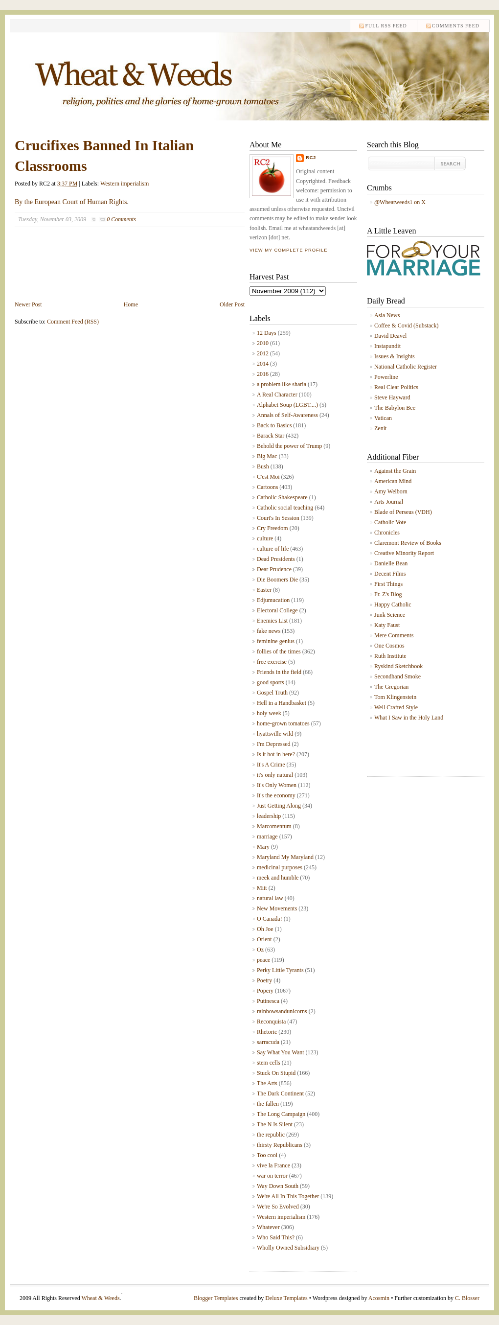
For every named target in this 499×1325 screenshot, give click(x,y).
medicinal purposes (279, 867)
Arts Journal (388, 501)
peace (263, 959)
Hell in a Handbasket (281, 702)
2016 (263, 374)
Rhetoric (267, 1031)
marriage (267, 836)
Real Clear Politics (396, 387)
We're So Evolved (278, 1206)
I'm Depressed (273, 744)
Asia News (387, 315)
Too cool (267, 1155)
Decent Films (390, 573)
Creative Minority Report (404, 553)
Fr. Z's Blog (388, 594)
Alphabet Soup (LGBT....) (287, 404)
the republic (271, 1134)
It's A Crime (271, 764)
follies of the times (279, 651)
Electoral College (277, 610)
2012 (263, 353)
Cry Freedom (272, 528)
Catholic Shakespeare (282, 497)
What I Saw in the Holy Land (408, 717)
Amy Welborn (391, 491)
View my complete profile (288, 250)
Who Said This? (276, 1237)
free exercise (272, 661)
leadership (269, 816)
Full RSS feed (386, 25)
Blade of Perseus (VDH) (403, 512)
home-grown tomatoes (283, 723)
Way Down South (277, 1186)
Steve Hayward (392, 397)
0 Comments (121, 219)
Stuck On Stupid (276, 1072)
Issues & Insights (394, 356)
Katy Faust (387, 625)
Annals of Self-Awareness (287, 415)
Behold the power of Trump (289, 445)
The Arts (267, 1083)
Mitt (262, 887)
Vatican (383, 418)
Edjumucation (273, 600)
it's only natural (275, 774)
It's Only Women (276, 785)
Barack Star (270, 435)
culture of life (273, 548)
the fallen (268, 1103)
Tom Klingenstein (395, 697)
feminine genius (276, 641)
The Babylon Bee (394, 407)
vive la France (273, 1165)
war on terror (272, 1175)
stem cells (268, 1062)
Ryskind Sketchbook (398, 666)
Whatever (268, 1227)
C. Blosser (467, 1298)
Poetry (264, 980)
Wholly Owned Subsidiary (288, 1247)
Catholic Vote (390, 522)
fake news (268, 631)
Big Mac (267, 456)
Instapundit (387, 346)
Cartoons (267, 487)
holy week (269, 713)
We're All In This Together (288, 1196)
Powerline (386, 376)
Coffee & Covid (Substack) (406, 325)
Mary (263, 846)
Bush (263, 466)
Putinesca (268, 1001)
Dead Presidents (276, 559)
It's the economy (276, 795)
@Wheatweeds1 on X (400, 202)
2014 (263, 363)
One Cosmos (389, 645)
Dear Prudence (274, 569)
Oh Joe (265, 929)
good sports (270, 682)
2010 (263, 343)
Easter (264, 589)
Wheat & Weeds (100, 1298)
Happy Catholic (392, 604)
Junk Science (389, 614)
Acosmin (378, 1298)
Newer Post (28, 304)
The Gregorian (391, 686)
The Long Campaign (281, 1114)
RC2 (311, 157)
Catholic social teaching (285, 507)
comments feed (455, 25)
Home (131, 304)
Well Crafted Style (396, 707)
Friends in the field (279, 672)
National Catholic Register (405, 366)
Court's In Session (278, 517)
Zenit (380, 428)
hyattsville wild (275, 733)
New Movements (277, 908)
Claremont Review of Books (407, 542)
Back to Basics (274, 425)
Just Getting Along (279, 805)
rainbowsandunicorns (282, 1011)
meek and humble (277, 877)
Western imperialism (124, 183)
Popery (265, 990)
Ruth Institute (390, 655)
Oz (260, 949)
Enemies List (272, 620)
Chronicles (387, 532)
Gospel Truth (272, 692)
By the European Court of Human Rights (71, 202)
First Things (388, 584)
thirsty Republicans (279, 1144)
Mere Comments (393, 635)
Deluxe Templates (286, 1298)
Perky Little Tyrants (280, 970)
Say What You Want (280, 1052)
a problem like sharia (281, 384)
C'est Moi (268, 476)
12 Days (266, 332)
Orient (264, 939)
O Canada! (269, 918)
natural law (270, 898)
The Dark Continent (280, 1093)
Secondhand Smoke (397, 676)
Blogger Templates (216, 1298)
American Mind (392, 481)
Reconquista (271, 1021)
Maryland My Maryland (285, 857)
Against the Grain (395, 470)
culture (265, 538)
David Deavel (390, 335)
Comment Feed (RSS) (73, 321)
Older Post (232, 304)
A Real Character (277, 394)
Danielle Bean (391, 563)
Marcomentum (274, 826)
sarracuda (268, 1042)
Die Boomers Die (277, 579)
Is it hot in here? (276, 754)
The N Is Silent (275, 1124)
